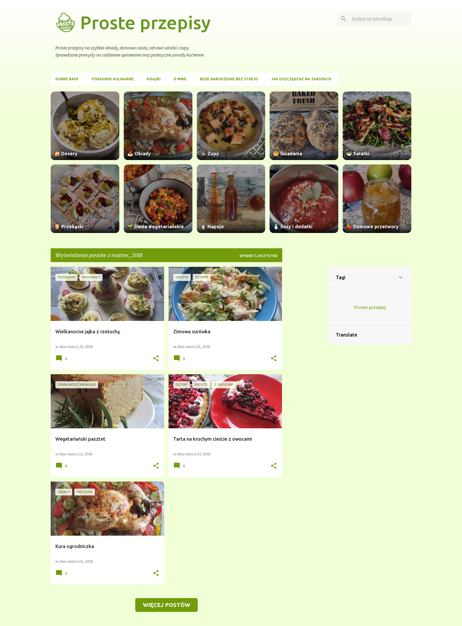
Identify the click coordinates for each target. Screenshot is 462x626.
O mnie (180, 79)
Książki (154, 79)
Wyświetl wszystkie (259, 256)
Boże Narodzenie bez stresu (229, 79)
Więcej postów (166, 605)
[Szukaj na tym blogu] (380, 19)
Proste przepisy (145, 22)
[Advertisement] (305, 355)
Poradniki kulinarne (113, 79)
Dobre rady (67, 79)
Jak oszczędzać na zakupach (301, 79)
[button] (155, 359)
